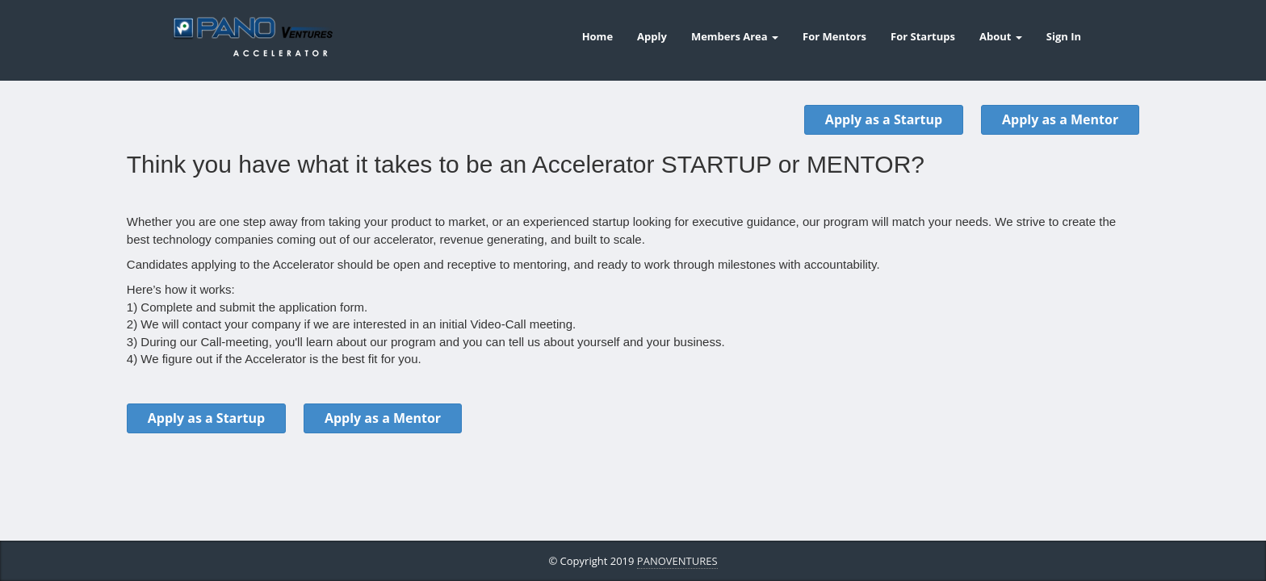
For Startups (923, 36)
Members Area (734, 36)
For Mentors (834, 36)
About (1000, 36)
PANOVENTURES (677, 561)
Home (597, 36)
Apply (652, 36)
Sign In (1063, 36)
